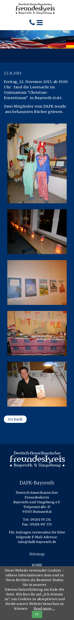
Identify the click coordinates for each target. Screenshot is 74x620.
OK (37, 614)
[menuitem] (70, 44)
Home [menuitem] (37, 565)
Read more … (44, 608)
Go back (15, 419)
